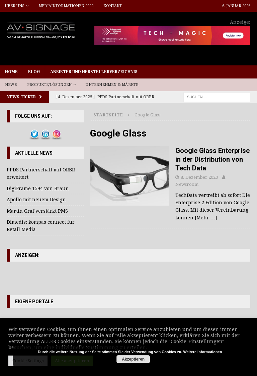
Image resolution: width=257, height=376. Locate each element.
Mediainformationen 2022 (65, 6)
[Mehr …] (206, 217)
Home (11, 71)
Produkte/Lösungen (49, 85)
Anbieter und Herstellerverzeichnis (94, 71)
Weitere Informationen (202, 352)
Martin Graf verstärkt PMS (37, 211)
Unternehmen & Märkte (112, 85)
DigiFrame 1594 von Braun (38, 188)
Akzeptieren (133, 359)
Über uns (14, 6)
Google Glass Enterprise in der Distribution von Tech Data (212, 159)
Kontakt (112, 6)
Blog (34, 71)
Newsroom (186, 184)
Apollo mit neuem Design (36, 199)
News (11, 85)
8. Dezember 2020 (199, 177)
